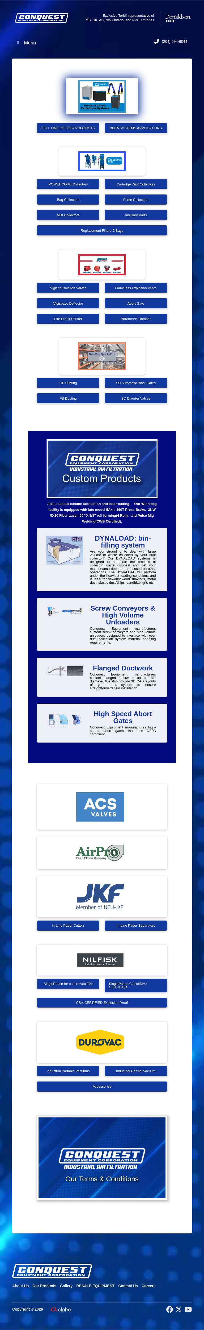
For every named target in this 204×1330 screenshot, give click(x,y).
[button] (102, 1158)
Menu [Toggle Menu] (25, 42)
